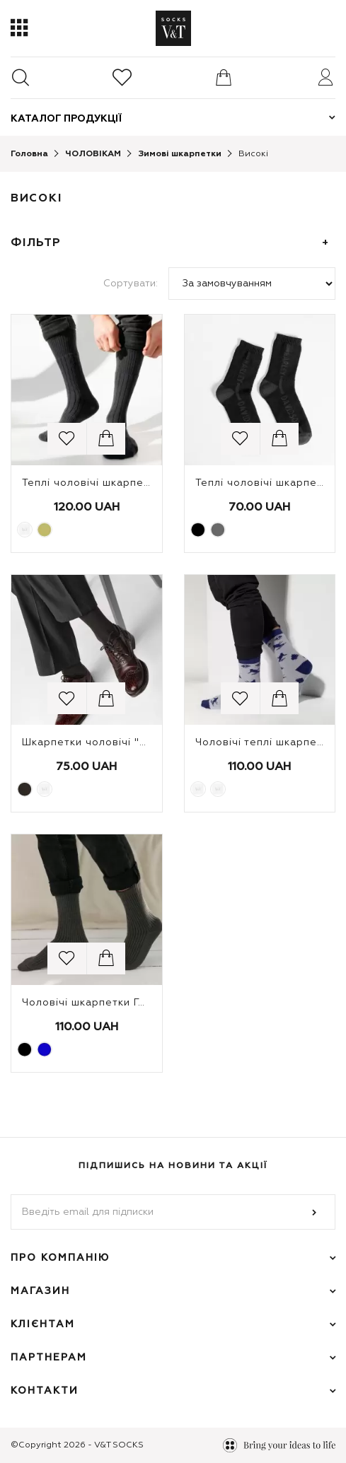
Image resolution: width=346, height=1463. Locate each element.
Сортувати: (130, 283)
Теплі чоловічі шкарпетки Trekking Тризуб (137, 483)
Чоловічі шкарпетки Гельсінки (103, 1003)
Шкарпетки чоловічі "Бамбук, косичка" (127, 742)
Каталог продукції (66, 119)
